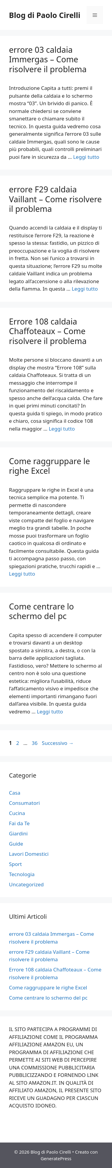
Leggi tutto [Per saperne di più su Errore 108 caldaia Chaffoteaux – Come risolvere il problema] (62, 428)
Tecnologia (22, 874)
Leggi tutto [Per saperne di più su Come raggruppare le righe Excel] (22, 573)
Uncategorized (26, 884)
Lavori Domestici (29, 853)
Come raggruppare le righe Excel (49, 465)
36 (35, 743)
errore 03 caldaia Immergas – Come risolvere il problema (48, 59)
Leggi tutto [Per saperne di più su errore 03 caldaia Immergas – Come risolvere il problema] (86, 156)
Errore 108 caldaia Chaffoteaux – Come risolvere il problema (48, 331)
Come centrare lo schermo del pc (41, 611)
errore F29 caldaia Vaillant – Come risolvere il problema (55, 199)
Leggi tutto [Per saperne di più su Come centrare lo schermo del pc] (50, 711)
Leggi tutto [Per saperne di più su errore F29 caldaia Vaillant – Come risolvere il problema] (85, 288)
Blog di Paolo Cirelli (44, 15)
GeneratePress (56, 1158)
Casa (14, 792)
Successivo (58, 743)
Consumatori (24, 802)
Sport (15, 864)
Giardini (18, 833)
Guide (16, 843)
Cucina (17, 813)
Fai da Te (19, 823)
